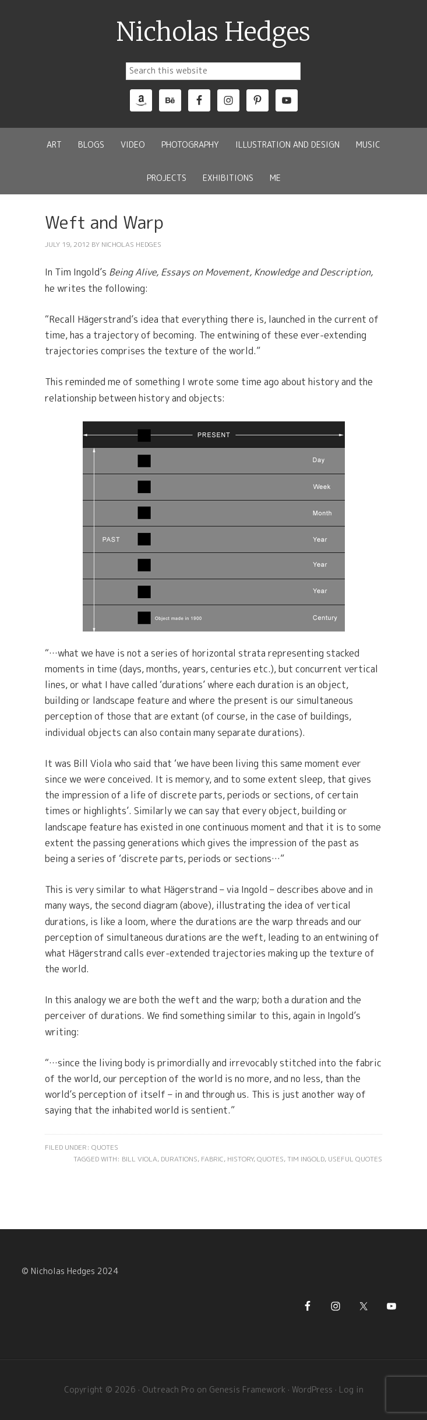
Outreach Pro (168, 1389)
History (240, 1159)
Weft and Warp (104, 222)
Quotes (104, 1147)
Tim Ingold (305, 1159)
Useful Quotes (355, 1159)
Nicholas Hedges (213, 32)
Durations (179, 1159)
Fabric (212, 1159)
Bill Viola (139, 1159)
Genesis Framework (247, 1389)
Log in (351, 1389)
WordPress (312, 1389)
